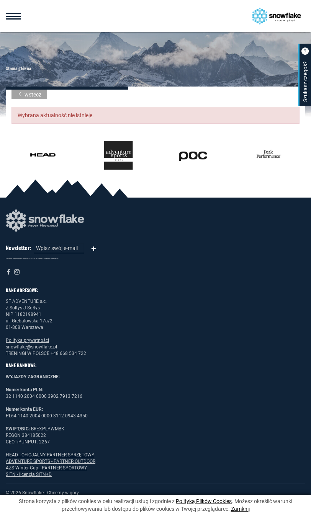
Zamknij (240, 509)
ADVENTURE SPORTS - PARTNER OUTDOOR (50, 461)
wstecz (29, 95)
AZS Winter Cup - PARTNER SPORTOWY (46, 468)
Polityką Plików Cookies (204, 501)
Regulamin (54, 258)
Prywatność (46, 258)
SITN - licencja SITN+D (29, 474)
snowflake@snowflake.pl (31, 347)
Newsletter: (18, 248)
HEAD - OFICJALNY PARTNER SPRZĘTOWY (50, 455)
